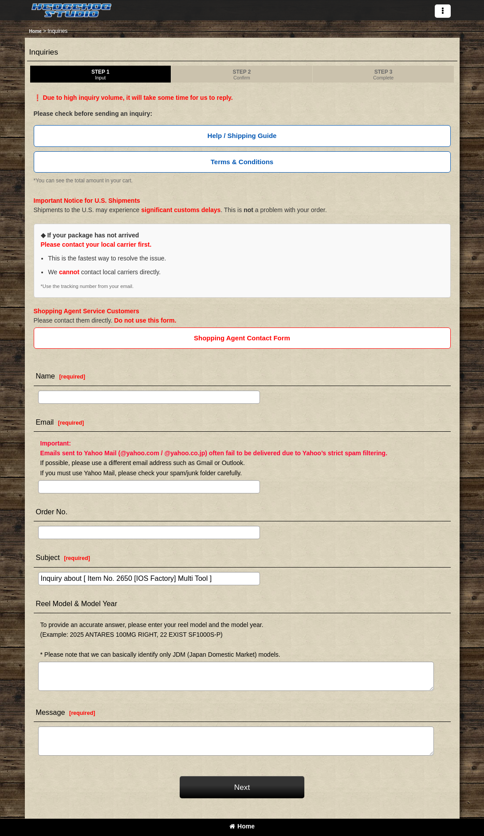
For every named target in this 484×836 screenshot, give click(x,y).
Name (45, 376)
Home (242, 826)
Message (50, 712)
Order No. (51, 512)
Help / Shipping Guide (242, 135)
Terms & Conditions (242, 162)
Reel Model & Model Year (77, 603)
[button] (443, 11)
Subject (48, 557)
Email (45, 422)
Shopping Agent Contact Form (242, 338)
